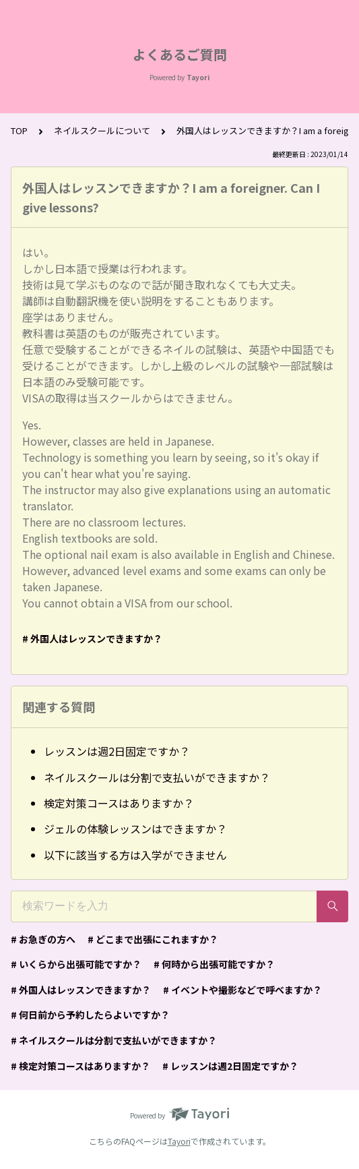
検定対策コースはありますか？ (119, 803)
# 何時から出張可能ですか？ (214, 964)
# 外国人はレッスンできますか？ (92, 638)
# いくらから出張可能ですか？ (76, 964)
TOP (19, 130)
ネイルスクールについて (102, 130)
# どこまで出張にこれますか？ (153, 939)
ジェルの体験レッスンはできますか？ (135, 828)
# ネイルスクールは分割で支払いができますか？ (114, 1040)
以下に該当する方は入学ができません (135, 855)
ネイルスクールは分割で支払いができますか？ (157, 777)
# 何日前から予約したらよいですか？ (90, 1014)
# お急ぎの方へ (43, 939)
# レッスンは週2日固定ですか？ (230, 1066)
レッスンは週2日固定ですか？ (117, 751)
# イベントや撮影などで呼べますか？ (242, 989)
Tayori (179, 1141)
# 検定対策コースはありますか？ (80, 1066)
